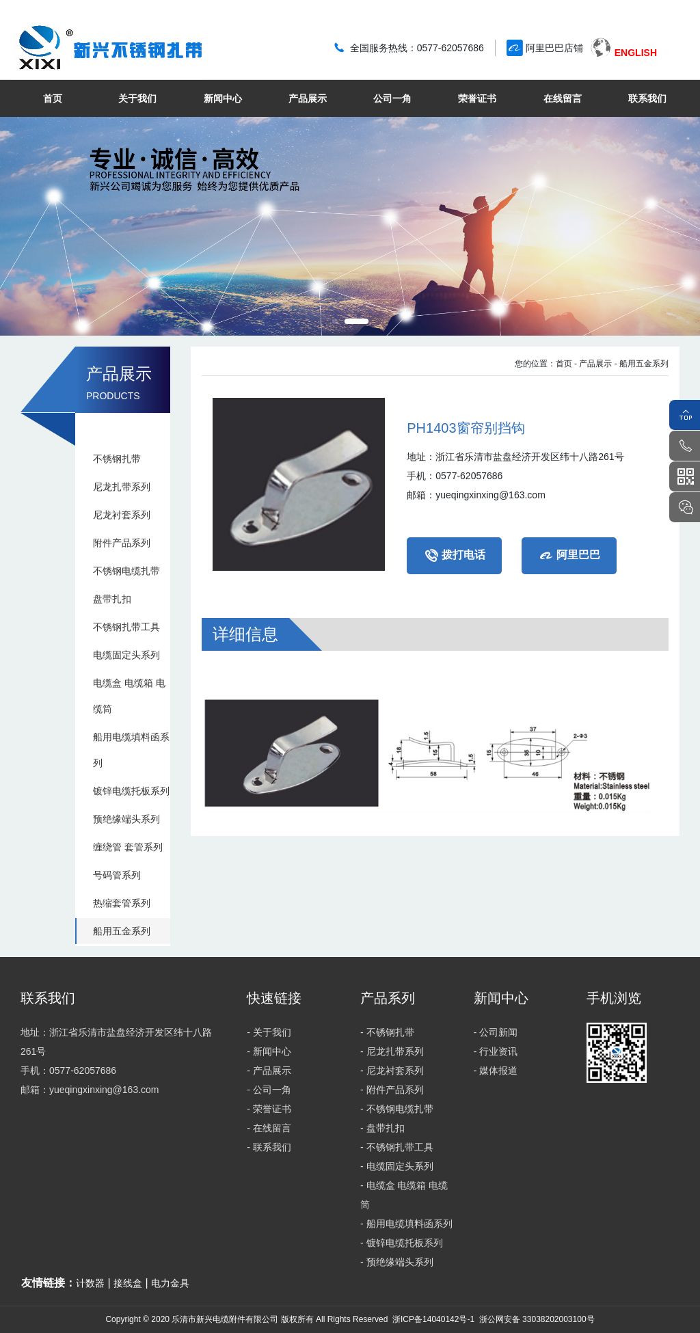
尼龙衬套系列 (121, 514)
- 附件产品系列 (392, 1089)
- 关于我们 (269, 1032)
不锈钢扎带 (117, 458)
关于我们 (137, 98)
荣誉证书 (477, 98)
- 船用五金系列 (642, 363)
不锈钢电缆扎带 (126, 570)
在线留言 (562, 98)
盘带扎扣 (112, 598)
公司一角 (392, 98)
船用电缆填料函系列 (131, 749)
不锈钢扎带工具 (126, 626)
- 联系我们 (269, 1147)
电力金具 (170, 1283)
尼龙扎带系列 (121, 486)
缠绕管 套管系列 (128, 846)
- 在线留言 (269, 1127)
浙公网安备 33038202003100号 (535, 1319)
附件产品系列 (121, 542)
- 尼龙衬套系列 (392, 1070)
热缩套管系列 (121, 903)
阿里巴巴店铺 (554, 47)
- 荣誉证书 (269, 1108)
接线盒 (127, 1283)
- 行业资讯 (496, 1051)
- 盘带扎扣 (382, 1127)
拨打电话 (454, 555)
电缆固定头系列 (126, 654)
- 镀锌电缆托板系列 (401, 1242)
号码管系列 (117, 875)
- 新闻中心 (269, 1051)
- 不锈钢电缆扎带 (396, 1108)
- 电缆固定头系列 (396, 1166)
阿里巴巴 (569, 555)
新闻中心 (223, 98)
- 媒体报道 (496, 1070)
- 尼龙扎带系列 (392, 1051)
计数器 (90, 1283)
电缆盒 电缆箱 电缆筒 (129, 695)
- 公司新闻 (496, 1032)
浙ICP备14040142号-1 (433, 1319)
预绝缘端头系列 (126, 818)
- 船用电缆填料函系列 (406, 1223)
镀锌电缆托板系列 (131, 790)
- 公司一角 (269, 1089)
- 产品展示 (593, 363)
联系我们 (647, 98)
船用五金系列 (121, 931)
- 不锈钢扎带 (387, 1032)
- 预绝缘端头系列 (396, 1261)
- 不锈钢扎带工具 (396, 1147)
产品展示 (307, 98)
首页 (52, 98)
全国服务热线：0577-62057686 (417, 47)
